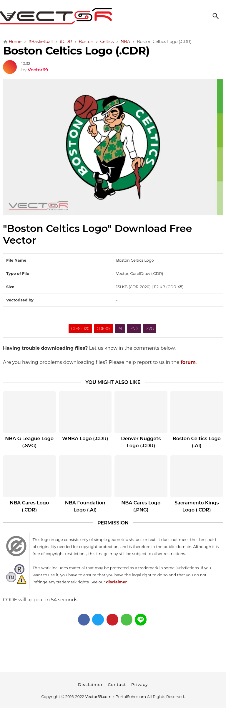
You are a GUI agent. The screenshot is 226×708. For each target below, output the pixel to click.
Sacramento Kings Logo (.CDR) (197, 506)
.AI (120, 328)
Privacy (139, 684)
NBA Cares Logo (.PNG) (140, 506)
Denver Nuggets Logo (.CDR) (141, 442)
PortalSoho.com (131, 696)
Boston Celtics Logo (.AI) (197, 442)
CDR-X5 (103, 328)
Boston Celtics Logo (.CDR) (76, 50)
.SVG (150, 328)
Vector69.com (98, 696)
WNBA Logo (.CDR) (85, 438)
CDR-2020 (80, 328)
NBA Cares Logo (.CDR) (29, 506)
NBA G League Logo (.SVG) (29, 442)
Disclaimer (90, 684)
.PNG (133, 328)
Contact (117, 684)
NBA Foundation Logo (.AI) (85, 506)
